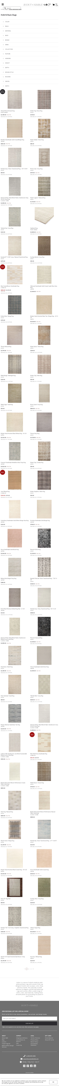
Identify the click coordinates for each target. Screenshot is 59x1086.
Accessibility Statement (34, 1044)
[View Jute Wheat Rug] (15, 480)
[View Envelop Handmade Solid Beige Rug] (44, 509)
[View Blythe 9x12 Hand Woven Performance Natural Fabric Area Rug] (44, 800)
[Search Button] (44, 5)
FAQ (17, 1043)
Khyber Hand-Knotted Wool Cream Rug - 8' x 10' (14, 869)
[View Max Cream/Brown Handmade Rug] (15, 274)
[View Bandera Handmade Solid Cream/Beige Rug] (15, 128)
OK (53, 1082)
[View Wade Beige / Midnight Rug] (15, 364)
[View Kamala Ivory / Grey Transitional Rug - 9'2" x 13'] (44, 597)
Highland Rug (34, 228)
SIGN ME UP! (29, 1023)
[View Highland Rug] (44, 216)
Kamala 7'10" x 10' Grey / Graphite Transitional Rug (14, 927)
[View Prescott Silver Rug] (44, 538)
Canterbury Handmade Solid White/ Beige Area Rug (15, 520)
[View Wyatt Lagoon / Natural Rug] (44, 186)
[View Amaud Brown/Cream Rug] (15, 99)
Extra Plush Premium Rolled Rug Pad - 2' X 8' (13, 609)
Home (2, 9)
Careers (4, 1042)
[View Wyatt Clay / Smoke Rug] (44, 451)
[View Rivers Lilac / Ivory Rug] (44, 157)
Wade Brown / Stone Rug (37, 782)
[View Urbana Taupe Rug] (44, 916)
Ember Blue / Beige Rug (7, 316)
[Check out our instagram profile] (24, 1065)
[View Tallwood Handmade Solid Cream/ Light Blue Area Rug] (44, 274)
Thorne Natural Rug (6, 346)
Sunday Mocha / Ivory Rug (37, 257)
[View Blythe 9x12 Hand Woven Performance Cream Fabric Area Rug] (15, 771)
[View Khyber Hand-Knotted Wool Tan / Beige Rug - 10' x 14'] (44, 304)
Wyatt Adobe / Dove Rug (37, 139)
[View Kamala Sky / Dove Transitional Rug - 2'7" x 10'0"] (44, 829)
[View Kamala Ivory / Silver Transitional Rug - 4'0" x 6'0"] (15, 157)
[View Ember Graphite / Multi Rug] (44, 480)
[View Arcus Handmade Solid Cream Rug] (44, 858)
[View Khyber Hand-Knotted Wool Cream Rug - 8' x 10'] (15, 858)
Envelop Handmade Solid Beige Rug (40, 520)
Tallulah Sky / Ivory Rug (7, 228)
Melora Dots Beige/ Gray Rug (8, 578)
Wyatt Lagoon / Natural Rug (37, 197)
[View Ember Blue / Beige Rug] (15, 304)
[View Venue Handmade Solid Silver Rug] (44, 655)
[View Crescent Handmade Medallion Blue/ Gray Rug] (15, 451)
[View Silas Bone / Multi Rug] (15, 655)
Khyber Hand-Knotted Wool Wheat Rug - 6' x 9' (14, 433)
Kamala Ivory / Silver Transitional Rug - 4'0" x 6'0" (14, 168)
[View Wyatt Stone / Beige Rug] (15, 829)
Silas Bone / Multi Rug (7, 667)
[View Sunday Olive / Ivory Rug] (44, 887)
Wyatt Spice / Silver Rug (36, 346)
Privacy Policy (34, 1040)
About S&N (5, 1038)
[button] (29, 21)
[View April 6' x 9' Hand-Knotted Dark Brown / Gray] (15, 945)
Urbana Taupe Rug (35, 927)
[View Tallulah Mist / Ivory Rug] (44, 684)
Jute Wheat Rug (5, 491)
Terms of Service (35, 1038)
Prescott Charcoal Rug (36, 638)
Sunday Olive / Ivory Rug (37, 898)
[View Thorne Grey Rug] (44, 422)
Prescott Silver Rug (35, 549)
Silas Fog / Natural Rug (7, 811)
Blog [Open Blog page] (3, 1040)
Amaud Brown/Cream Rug (8, 111)
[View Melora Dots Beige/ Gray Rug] (15, 567)
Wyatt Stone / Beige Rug (7, 840)
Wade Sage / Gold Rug (7, 404)
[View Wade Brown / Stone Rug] (44, 771)
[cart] (55, 4)
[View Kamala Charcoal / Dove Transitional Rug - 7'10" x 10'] (44, 567)
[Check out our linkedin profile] (35, 1065)
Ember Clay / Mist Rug (36, 375)
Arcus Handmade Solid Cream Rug (39, 869)
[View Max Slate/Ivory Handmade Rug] (44, 742)
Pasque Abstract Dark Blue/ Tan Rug (10, 724)
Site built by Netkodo (29, 1072)
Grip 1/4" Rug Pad (5, 898)
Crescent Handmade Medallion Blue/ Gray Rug (13, 462)
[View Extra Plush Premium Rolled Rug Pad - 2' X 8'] (15, 597)
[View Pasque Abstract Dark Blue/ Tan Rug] (15, 713)
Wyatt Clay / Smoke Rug (36, 462)
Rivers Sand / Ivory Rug (36, 404)
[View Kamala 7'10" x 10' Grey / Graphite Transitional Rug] (15, 916)
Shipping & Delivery (21, 1038)
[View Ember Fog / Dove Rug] (44, 99)
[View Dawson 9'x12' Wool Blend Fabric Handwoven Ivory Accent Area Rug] (44, 713)
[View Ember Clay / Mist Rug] (44, 364)
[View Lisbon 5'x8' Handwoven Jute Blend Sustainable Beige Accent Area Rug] (15, 742)
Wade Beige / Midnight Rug (8, 375)
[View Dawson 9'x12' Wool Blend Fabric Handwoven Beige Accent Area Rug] (15, 626)
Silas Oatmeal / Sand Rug (7, 696)
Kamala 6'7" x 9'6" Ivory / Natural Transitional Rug (14, 257)
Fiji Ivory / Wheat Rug (36, 956)
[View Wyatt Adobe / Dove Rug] (44, 128)
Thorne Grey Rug (34, 433)
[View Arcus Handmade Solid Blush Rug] (15, 538)
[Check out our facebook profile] (31, 1065)
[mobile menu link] (3, 4)
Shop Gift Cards (49, 1040)
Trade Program (6, 1043)
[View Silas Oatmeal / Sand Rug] (15, 684)
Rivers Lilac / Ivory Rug (36, 168)
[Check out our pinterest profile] (28, 1065)
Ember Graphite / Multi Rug (37, 491)
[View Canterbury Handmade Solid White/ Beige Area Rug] (15, 509)
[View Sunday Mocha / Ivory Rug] (44, 245)
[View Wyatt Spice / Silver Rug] (44, 335)
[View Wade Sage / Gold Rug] (15, 393)
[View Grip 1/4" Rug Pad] (15, 887)
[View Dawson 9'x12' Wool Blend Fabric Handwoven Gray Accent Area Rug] (15, 186)
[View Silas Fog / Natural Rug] (15, 800)
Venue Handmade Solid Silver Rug (39, 667)
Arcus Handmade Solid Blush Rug (10, 549)
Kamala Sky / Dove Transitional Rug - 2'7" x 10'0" (43, 840)
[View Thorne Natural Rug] (15, 335)
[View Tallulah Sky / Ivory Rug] (15, 216)
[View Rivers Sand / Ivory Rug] (44, 393)
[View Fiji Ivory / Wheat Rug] (44, 945)
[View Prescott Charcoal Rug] (44, 626)
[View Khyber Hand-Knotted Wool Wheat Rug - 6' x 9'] (15, 422)
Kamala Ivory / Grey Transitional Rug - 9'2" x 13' (43, 609)
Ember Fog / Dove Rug (36, 111)
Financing (19, 1045)
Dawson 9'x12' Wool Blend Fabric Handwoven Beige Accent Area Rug (13, 638)
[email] (29, 1019)
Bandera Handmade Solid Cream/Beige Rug (12, 139)
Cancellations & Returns (20, 1040)
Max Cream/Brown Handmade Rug (10, 286)
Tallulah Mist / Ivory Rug (36, 696)
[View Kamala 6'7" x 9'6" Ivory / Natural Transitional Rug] (15, 245)
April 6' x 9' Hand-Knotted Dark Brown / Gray (13, 956)
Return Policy (34, 1042)
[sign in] (48, 4)
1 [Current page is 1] (26, 969)
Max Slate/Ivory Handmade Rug (38, 753)
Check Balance (49, 1038)
